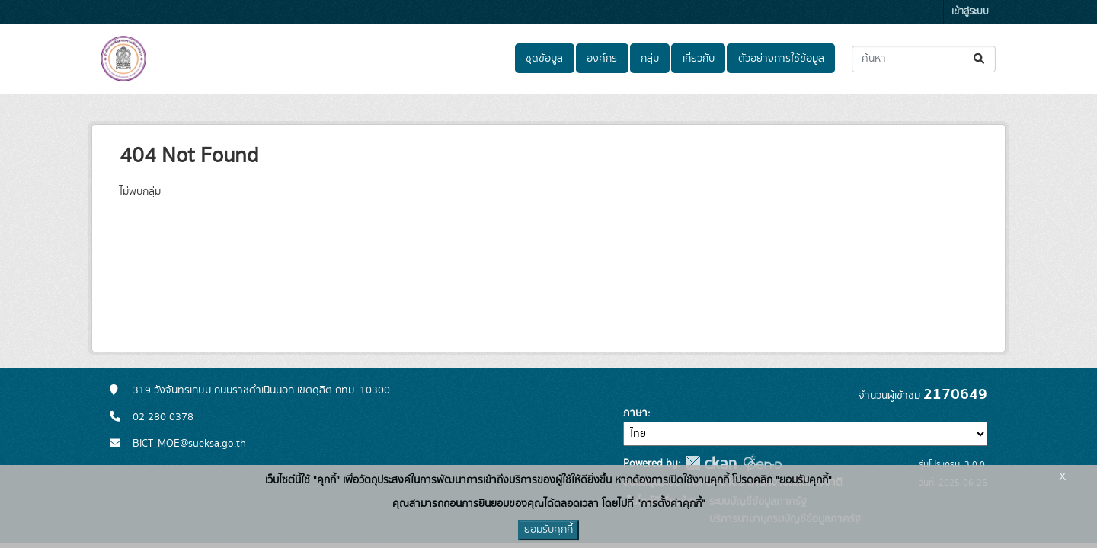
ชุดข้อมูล (544, 58)
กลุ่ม (650, 58)
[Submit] (980, 59)
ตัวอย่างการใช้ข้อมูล (781, 58)
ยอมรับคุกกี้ (548, 529)
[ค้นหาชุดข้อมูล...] (924, 59)
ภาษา (635, 413)
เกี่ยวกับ (699, 58)
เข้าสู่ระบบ (970, 12)
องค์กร (602, 58)
